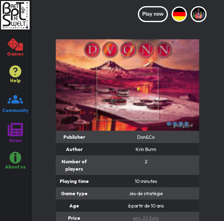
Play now (152, 14)
